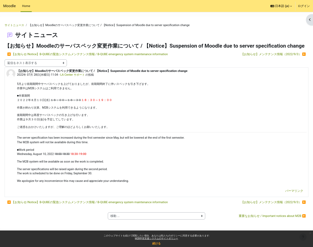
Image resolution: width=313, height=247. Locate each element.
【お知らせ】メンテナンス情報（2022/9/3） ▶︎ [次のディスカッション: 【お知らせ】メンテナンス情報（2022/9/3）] (263, 61)
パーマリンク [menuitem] (285, 200)
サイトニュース (24, 25)
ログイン (304, 6)
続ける (156, 243)
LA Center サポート (85, 81)
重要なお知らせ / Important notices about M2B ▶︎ (262, 225)
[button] (281, 6)
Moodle (9, 6)
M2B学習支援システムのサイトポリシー (156, 238)
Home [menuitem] (26, 6)
